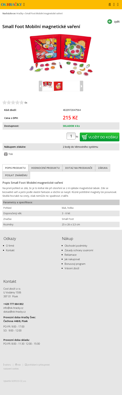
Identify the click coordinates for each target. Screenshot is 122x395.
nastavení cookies (11, 368)
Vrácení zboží (72, 268)
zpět (117, 21)
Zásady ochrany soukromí (79, 250)
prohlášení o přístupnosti (38, 364)
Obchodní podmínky (76, 245)
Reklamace (71, 254)
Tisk (10, 154)
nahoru (7, 364)
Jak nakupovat (72, 259)
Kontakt (10, 250)
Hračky (19, 13)
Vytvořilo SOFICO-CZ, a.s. (14, 381)
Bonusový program (75, 263)
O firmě (10, 245)
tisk (19, 364)
